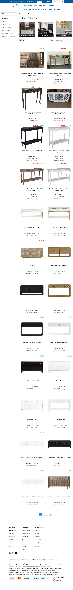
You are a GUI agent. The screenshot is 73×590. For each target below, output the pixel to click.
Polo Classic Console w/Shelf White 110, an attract (59, 151)
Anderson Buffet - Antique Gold (59, 265)
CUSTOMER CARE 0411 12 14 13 (29, 1)
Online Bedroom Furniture (27, 570)
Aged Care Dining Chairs (25, 559)
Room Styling (27, 9)
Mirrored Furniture (26, 530)
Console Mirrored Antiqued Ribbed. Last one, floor (59, 74)
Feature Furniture (26, 533)
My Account (12, 536)
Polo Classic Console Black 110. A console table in (32, 151)
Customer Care (12, 530)
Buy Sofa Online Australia (50, 562)
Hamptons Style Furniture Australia (16, 568)
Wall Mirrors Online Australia (15, 574)
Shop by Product (37, 5)
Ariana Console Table (59, 419)
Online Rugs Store (38, 570)
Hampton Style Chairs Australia (28, 566)
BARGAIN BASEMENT (38, 9)
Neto (62, 581)
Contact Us (20, 1)
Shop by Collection (48, 5)
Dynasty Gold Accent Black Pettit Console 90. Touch (32, 112)
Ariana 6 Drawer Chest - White (59, 381)
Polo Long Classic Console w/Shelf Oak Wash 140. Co (32, 189)
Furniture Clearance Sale (14, 566)
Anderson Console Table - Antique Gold (59, 304)
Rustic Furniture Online (25, 572)
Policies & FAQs (38, 539)
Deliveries (11, 546)
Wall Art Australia (45, 572)
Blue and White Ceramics (45, 561)
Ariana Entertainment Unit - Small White (32, 496)
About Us (15, 1)
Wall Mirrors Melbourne (54, 572)
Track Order (12, 539)
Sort (52, 40)
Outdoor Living (25, 536)
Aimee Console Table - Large (32, 227)
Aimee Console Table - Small (59, 227)
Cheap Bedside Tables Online (15, 564)
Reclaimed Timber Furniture (49, 570)
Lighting (24, 546)
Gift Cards (11, 533)
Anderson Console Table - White (59, 342)
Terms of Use (37, 543)
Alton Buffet (32, 265)
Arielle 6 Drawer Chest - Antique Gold (59, 496)
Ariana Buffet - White (32, 419)
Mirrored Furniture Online (14, 570)
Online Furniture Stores (14, 559)
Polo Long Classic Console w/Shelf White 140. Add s (59, 189)
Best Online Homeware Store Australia (17, 561)
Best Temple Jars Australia (33, 561)
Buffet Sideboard (55, 561)
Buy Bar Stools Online (14, 562)
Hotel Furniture (44, 568)
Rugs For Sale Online (14, 572)
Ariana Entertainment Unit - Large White (32, 457)
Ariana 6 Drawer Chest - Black (32, 381)
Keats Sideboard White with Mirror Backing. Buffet (59, 112)
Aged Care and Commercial (52, 9)
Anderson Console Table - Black (32, 342)
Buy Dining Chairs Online (25, 562)
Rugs (23, 539)
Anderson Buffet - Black (32, 304)
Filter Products (6, 14)
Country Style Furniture (39, 564)
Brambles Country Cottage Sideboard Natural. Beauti (32, 74)
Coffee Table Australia (28, 564)
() (49, 1)
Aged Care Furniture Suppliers (39, 559)
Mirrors (23, 549)
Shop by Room (28, 5)
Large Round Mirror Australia (54, 568)
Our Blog (11, 1)
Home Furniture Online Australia (33, 568)
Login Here (39, 1)
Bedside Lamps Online (52, 559)
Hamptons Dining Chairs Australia (43, 566)
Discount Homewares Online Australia (53, 564)
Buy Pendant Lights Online (38, 562)
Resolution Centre (13, 543)
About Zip (36, 546)
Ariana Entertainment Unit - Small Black (59, 457)
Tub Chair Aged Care (35, 572)
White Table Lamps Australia (29, 574)
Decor (23, 543)
